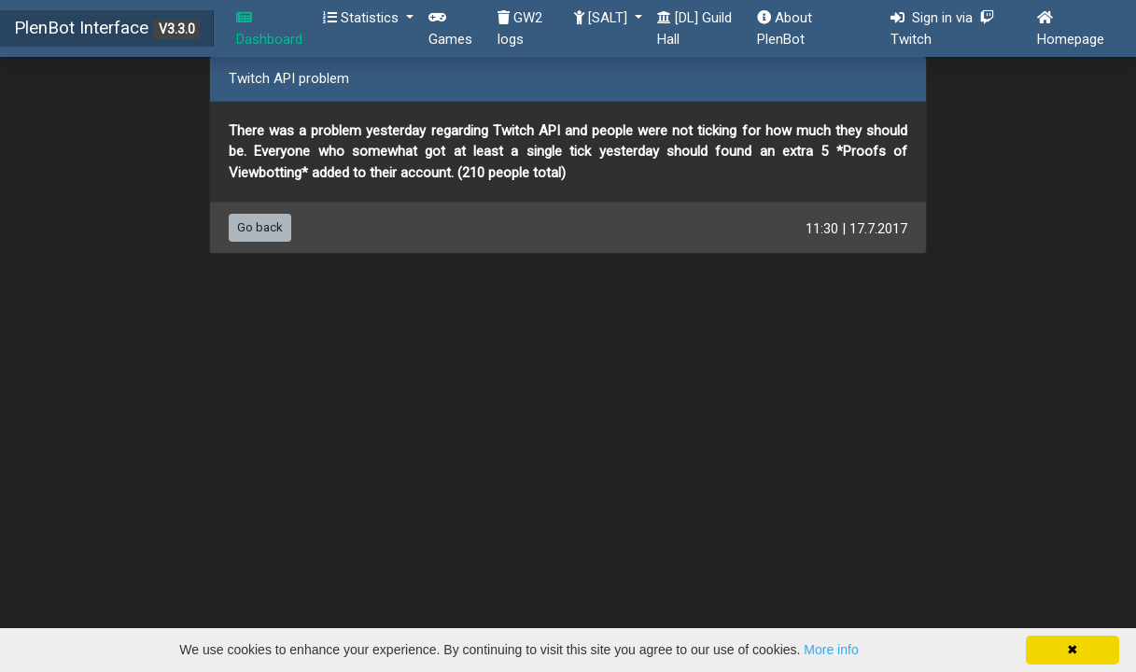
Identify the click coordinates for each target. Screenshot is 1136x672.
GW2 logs (520, 28)
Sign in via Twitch (942, 28)
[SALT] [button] (602, 17)
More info (831, 649)
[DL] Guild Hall (694, 28)
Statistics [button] (362, 17)
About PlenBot (784, 28)
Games (450, 29)
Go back (260, 227)
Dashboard (269, 29)
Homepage (1070, 29)
